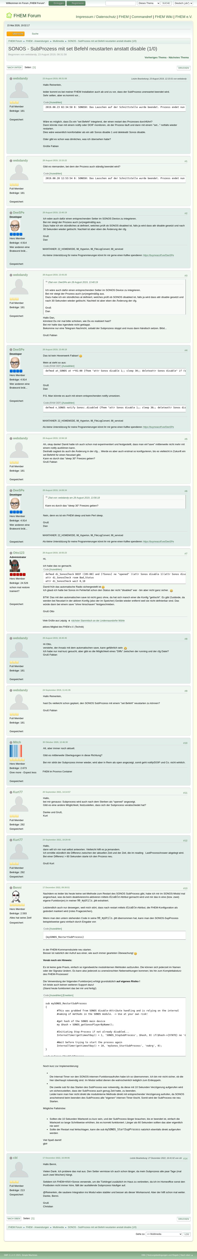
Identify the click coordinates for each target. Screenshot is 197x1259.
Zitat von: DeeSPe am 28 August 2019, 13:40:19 (73, 282)
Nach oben (14, 1218)
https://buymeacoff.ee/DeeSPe (158, 255)
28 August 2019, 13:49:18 (55, 349)
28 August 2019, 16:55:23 (55, 553)
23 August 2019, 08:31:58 (55, 78)
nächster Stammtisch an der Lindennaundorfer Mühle (98, 620)
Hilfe (143, 1255)
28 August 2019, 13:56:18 (55, 438)
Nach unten (14, 67)
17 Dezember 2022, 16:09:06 (56, 1158)
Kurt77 (18, 792)
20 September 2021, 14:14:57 (57, 792)
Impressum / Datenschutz (96, 17)
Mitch (17, 742)
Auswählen (55, 102)
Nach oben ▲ (187, 1255)
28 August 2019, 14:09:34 (55, 490)
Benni (17, 887)
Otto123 (18, 552)
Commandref (142, 17)
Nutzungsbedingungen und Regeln (163, 1255)
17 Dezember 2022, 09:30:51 (56, 887)
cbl (15, 1157)
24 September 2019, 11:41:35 (57, 690)
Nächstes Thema (179, 57)
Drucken (183, 68)
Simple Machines (29, 1255)
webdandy (20, 78)
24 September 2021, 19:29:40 (57, 840)
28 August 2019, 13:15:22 (55, 160)
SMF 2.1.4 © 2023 (12, 1255)
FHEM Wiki (163, 17)
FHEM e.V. (183, 17)
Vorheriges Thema (155, 57)
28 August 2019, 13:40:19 (55, 212)
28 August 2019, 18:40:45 (55, 638)
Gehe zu (140, 1234)
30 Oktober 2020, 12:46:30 (55, 742)
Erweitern (68, 995)
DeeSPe (18, 212)
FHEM (124, 17)
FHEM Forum (27, 15)
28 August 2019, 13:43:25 (55, 275)
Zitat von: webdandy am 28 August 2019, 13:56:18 (74, 497)
